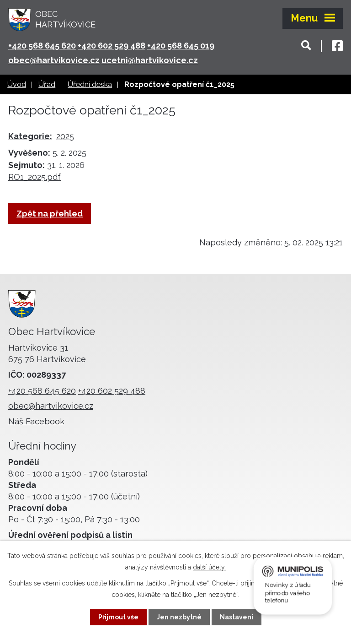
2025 (65, 136)
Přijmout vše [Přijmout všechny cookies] (118, 617)
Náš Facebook (36, 421)
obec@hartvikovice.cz (54, 60)
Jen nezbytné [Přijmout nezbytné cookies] (179, 617)
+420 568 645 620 (42, 45)
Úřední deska (90, 84)
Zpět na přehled (49, 213)
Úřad (46, 84)
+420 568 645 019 (180, 45)
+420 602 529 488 (111, 45)
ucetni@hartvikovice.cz (149, 60)
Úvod (16, 84)
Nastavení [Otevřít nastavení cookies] (236, 617)
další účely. (209, 567)
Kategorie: (30, 136)
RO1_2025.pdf (34, 177)
